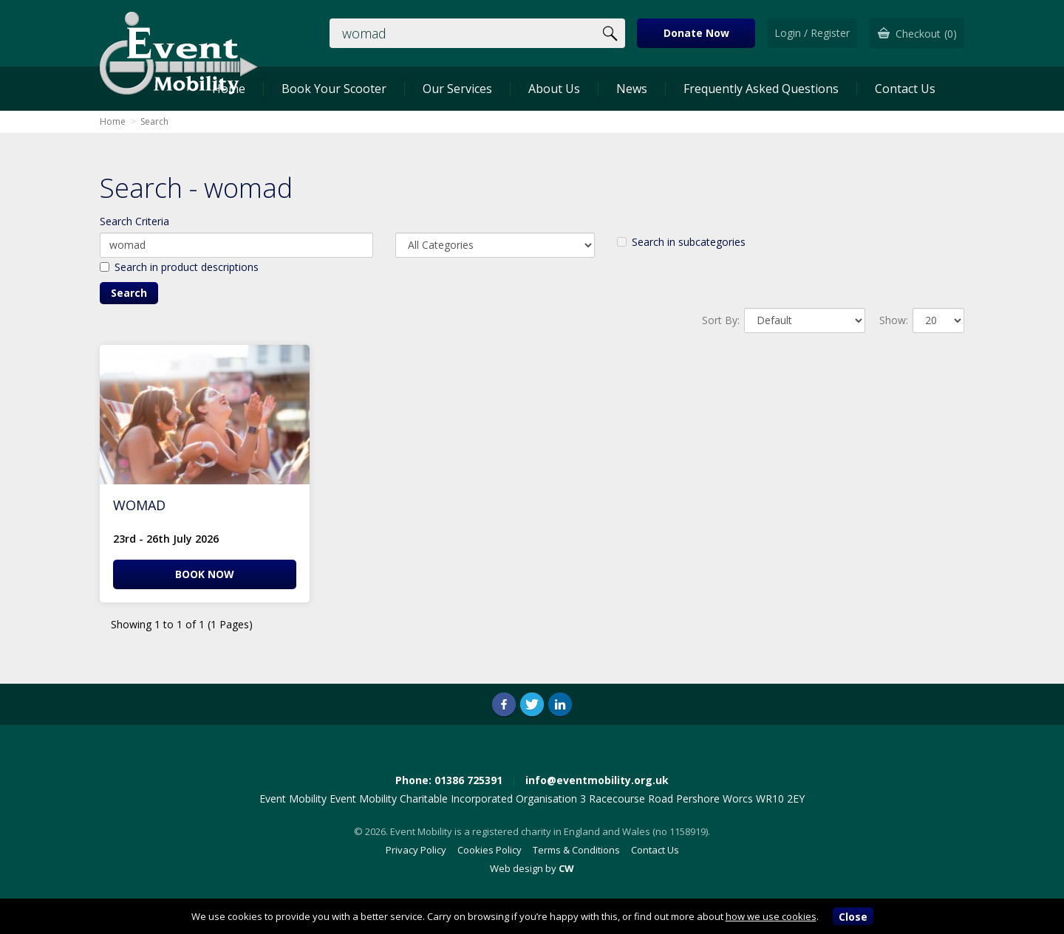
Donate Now (696, 33)
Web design (516, 868)
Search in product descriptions (179, 267)
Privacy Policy (416, 849)
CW (566, 868)
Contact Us (905, 88)
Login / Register (812, 33)
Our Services (457, 88)
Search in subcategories (681, 242)
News (631, 88)
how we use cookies (771, 916)
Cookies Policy (489, 849)
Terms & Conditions (576, 849)
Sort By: (721, 320)
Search (154, 121)
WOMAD (139, 505)
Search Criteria (134, 221)
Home (113, 121)
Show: (893, 320)
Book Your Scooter (334, 88)
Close (853, 917)
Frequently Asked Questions (761, 88)
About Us (554, 88)
